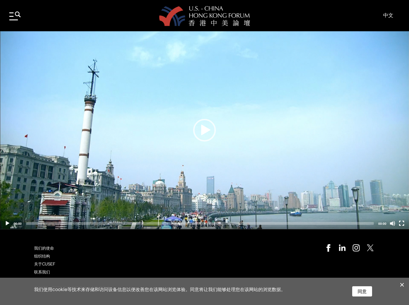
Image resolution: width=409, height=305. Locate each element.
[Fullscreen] (401, 223)
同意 (362, 291)
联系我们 (42, 271)
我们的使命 (44, 248)
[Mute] (392, 223)
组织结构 (42, 256)
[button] (204, 130)
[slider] (200, 223)
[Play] (7, 223)
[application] (204, 130)
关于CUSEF (44, 264)
